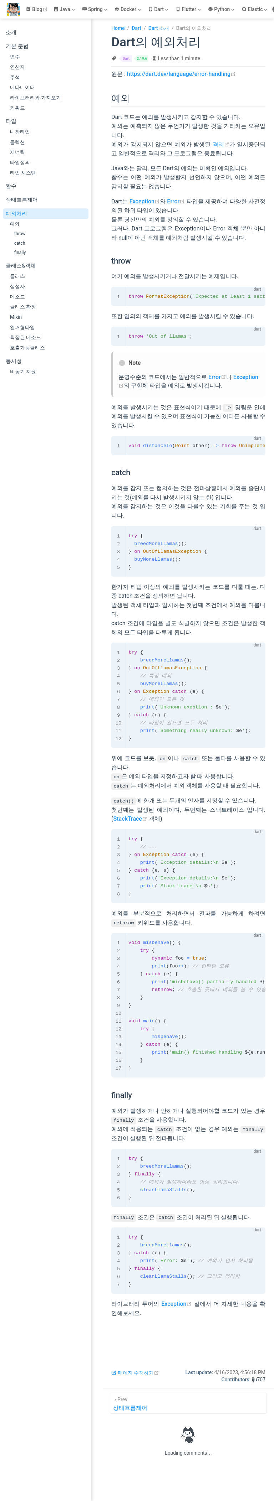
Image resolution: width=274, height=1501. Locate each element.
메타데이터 (22, 87)
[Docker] (128, 9)
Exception (145, 201)
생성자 (17, 286)
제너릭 (17, 152)
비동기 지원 (23, 371)
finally (20, 252)
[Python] (222, 9)
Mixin (16, 317)
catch (19, 243)
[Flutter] (189, 9)
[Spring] (95, 9)
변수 (15, 56)
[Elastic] (255, 9)
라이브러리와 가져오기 (35, 97)
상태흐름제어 (22, 200)
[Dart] (159, 9)
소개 (11, 32)
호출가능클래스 (27, 347)
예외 (14, 224)
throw (19, 233)
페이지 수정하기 (135, 1372)
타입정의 (20, 162)
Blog (37, 9)
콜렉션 (17, 142)
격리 (221, 144)
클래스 (17, 276)
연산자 (17, 67)
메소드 (17, 297)
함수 (11, 186)
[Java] (65, 9)
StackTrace (130, 818)
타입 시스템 (23, 173)
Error (176, 201)
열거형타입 (22, 327)
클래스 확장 (23, 307)
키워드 (17, 108)
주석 (15, 77)
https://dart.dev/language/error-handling (181, 74)
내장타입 (20, 132)
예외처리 (16, 214)
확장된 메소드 (25, 337)
